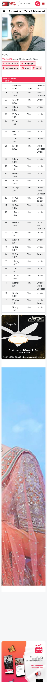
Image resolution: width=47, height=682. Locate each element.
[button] (43, 4)
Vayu (27, 11)
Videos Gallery (10, 68)
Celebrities (14, 11)
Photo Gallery (10, 63)
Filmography (27, 63)
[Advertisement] (23, 616)
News (25, 68)
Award (37, 68)
